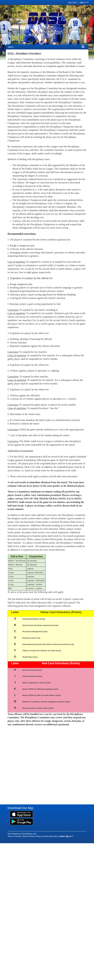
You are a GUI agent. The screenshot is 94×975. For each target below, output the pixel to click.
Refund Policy (28, 836)
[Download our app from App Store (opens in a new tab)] (21, 814)
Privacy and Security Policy (47, 836)
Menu (11, 47)
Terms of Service (14, 836)
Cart (72, 2)
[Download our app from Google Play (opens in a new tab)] (21, 821)
